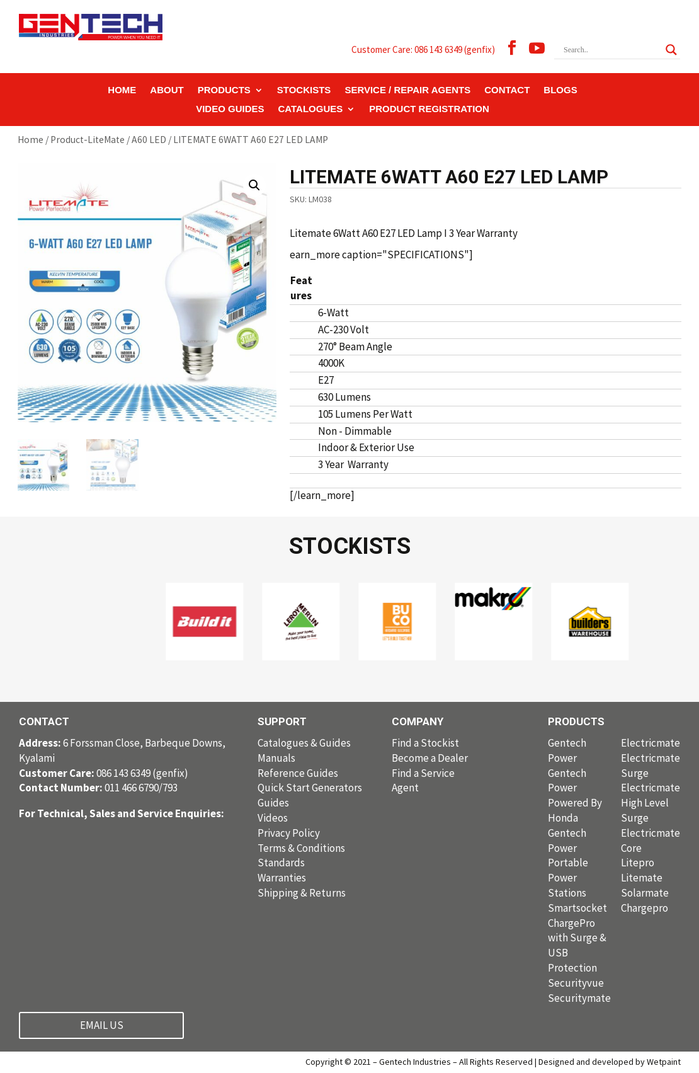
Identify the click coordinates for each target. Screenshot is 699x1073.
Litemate (641, 878)
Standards (281, 862)
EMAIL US (101, 1025)
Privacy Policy (289, 833)
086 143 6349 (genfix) (103, 773)
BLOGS (560, 90)
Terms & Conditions (301, 848)
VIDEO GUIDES (230, 109)
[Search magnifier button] (671, 50)
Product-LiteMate (87, 140)
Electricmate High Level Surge (650, 803)
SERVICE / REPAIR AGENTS (407, 90)
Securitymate (579, 998)
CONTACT (507, 90)
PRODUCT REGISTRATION (429, 109)
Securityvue (576, 983)
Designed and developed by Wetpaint (609, 1061)
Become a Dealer (430, 758)
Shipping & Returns (302, 893)
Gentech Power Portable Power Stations (568, 863)
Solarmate (645, 893)
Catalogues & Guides (304, 743)
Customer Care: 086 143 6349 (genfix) (423, 49)
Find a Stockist (425, 743)
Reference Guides (298, 773)
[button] (254, 185)
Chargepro (644, 908)
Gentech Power (567, 750)
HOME (122, 90)
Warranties (282, 878)
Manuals (276, 758)
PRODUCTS (224, 90)
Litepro (637, 862)
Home (30, 140)
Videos (273, 818)
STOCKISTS (304, 90)
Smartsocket (577, 908)
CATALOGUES (310, 109)
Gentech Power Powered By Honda (575, 795)
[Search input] (611, 50)
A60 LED (149, 140)
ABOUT (166, 90)
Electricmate (650, 743)
